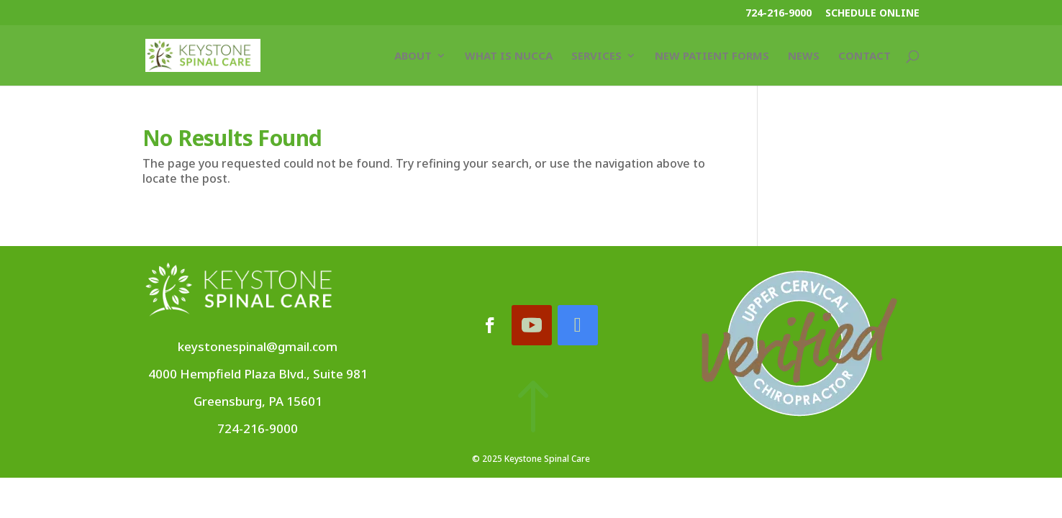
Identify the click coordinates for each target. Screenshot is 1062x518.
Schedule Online (872, 13)
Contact (864, 56)
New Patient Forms (712, 56)
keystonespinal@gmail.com (257, 346)
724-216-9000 (778, 13)
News (804, 56)
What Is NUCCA (509, 56)
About (413, 56)
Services (596, 56)
